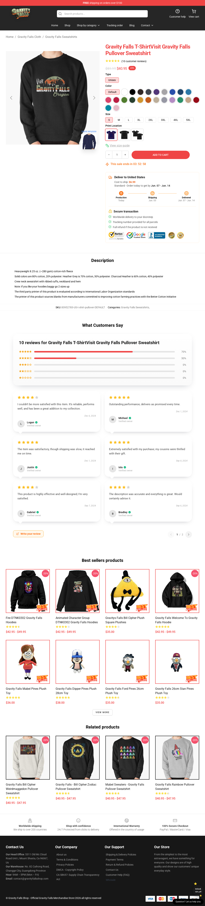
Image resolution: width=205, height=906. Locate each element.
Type (108, 74)
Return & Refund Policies (119, 864)
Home (9, 37)
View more (103, 712)
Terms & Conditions (67, 859)
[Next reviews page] (188, 534)
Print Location (113, 125)
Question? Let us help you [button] (188, 901)
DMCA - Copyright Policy (70, 869)
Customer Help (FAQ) (118, 874)
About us (61, 854)
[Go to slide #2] (62, 160)
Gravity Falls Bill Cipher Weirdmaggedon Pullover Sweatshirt (22, 789)
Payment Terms (114, 859)
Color (108, 85)
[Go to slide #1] (43, 160)
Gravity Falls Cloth (29, 37)
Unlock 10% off (198, 890)
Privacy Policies (65, 864)
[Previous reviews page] (171, 534)
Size (107, 114)
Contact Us (112, 869)
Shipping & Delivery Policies (121, 854)
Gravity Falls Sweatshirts (61, 37)
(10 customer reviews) (133, 61)
